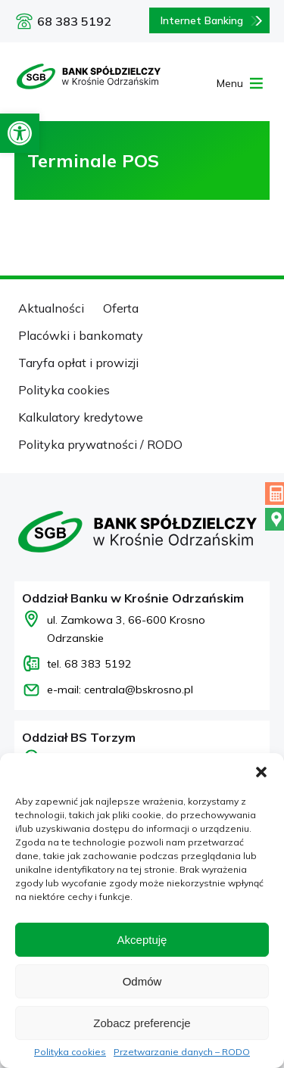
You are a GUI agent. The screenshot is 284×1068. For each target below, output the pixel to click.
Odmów (142, 981)
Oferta (121, 308)
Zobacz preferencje (141, 1023)
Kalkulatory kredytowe (80, 417)
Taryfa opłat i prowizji (78, 362)
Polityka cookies (70, 1052)
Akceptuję (142, 939)
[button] (19, 133)
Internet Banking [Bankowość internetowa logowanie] (202, 20)
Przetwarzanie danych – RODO (182, 1052)
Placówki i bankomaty (80, 335)
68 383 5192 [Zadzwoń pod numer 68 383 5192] (74, 21)
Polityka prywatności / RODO (100, 444)
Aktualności (51, 308)
